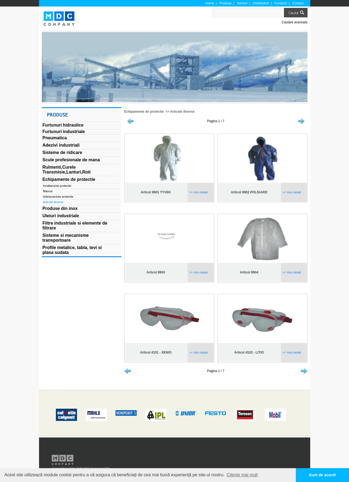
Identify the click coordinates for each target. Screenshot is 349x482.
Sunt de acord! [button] (322, 475)
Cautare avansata (295, 22)
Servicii (242, 3)
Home (209, 3)
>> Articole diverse (179, 112)
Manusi (48, 191)
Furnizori (280, 3)
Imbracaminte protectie (58, 196)
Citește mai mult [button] (242, 474)
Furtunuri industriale (64, 131)
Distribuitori (261, 3)
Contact (297, 3)
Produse (225, 3)
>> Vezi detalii (198, 192)
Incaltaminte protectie (57, 185)
